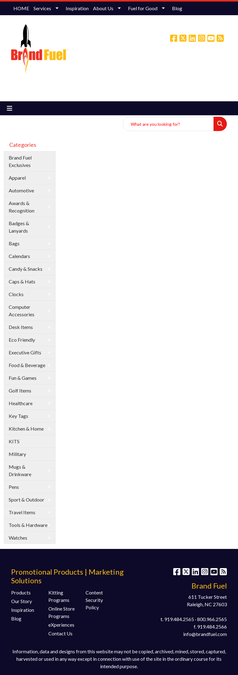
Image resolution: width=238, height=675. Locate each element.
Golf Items (20, 390)
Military (17, 454)
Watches (18, 538)
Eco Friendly (22, 340)
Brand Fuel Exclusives (20, 161)
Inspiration (77, 8)
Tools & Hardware (28, 525)
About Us (103, 8)
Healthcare (21, 403)
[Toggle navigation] (9, 108)
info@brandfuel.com (176, 65)
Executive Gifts (25, 352)
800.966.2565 (212, 619)
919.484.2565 (179, 619)
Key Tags (18, 416)
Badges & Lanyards (19, 227)
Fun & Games (23, 378)
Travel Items (22, 512)
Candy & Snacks (25, 269)
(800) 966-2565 (134, 65)
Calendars (19, 256)
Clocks (16, 294)
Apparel (17, 178)
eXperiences (61, 625)
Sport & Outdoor (26, 499)
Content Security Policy (94, 600)
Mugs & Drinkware (20, 470)
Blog (177, 8)
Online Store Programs (61, 612)
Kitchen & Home (26, 429)
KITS (14, 441)
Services (42, 8)
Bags (14, 243)
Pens (14, 487)
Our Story (21, 601)
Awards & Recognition (21, 206)
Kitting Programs (58, 596)
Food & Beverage (27, 365)
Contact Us (60, 633)
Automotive (21, 190)
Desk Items (21, 327)
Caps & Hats (22, 281)
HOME (21, 8)
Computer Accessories (21, 310)
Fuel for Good (142, 8)
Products (21, 592)
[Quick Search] (168, 124)
